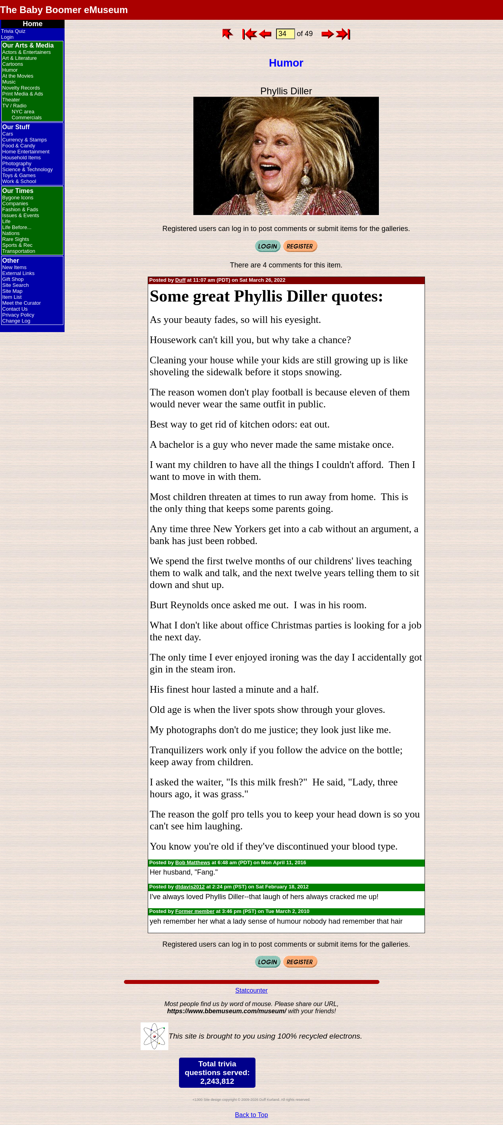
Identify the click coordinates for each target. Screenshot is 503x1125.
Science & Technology (27, 169)
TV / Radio (14, 106)
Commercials (27, 117)
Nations (11, 233)
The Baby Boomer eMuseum (64, 9)
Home (33, 24)
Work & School (19, 181)
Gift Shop (13, 279)
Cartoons (12, 64)
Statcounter (251, 990)
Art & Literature (19, 58)
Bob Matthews (192, 862)
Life (6, 221)
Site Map (12, 291)
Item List (12, 297)
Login (7, 37)
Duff (180, 280)
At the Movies (18, 76)
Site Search (15, 285)
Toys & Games (19, 175)
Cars (7, 134)
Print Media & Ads (22, 94)
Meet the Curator (21, 303)
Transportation (18, 251)
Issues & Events (20, 215)
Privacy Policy (18, 315)
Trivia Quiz (13, 31)
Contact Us (15, 309)
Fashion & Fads (20, 209)
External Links (18, 273)
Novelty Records (21, 88)
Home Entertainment (26, 152)
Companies (15, 203)
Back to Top (251, 1115)
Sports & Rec (17, 245)
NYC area (23, 112)
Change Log (16, 321)
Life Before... (17, 227)
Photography (17, 163)
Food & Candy (18, 146)
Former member (195, 911)
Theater (11, 100)
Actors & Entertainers (26, 52)
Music (9, 82)
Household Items (21, 157)
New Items (14, 267)
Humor (10, 70)
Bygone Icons (18, 198)
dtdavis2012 (190, 887)
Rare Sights (15, 239)
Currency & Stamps (24, 140)
